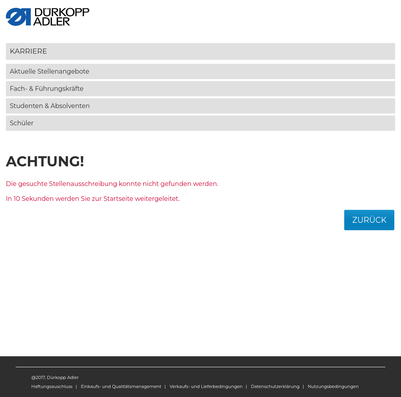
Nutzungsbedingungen (333, 386)
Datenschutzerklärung (275, 386)
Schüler (22, 123)
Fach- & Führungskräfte (46, 88)
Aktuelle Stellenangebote (49, 71)
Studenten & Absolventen (50, 106)
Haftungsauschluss (51, 386)
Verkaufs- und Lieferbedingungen (206, 386)
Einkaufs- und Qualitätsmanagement (121, 386)
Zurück (369, 220)
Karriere (28, 51)
